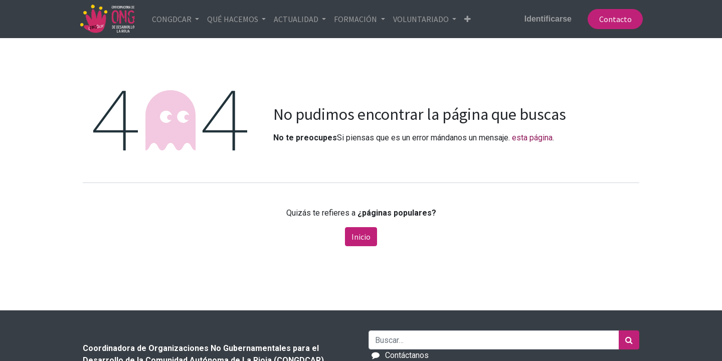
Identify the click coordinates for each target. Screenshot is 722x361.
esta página (532, 137)
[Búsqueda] (629, 339)
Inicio (361, 237)
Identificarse (544, 19)
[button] (471, 19)
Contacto (611, 19)
